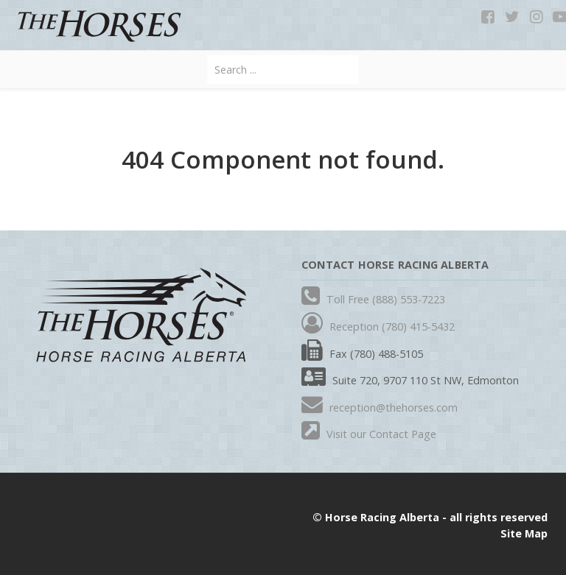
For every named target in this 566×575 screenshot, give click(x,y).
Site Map (524, 533)
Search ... (207, 55)
